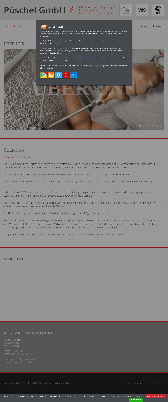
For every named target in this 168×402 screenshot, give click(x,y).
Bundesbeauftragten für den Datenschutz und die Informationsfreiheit (90, 58)
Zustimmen (136, 400)
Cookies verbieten (155, 396)
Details (138, 396)
